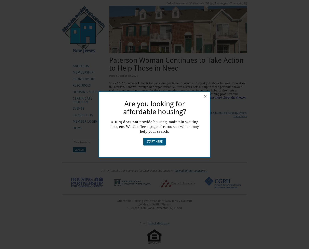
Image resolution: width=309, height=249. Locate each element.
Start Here (154, 142)
